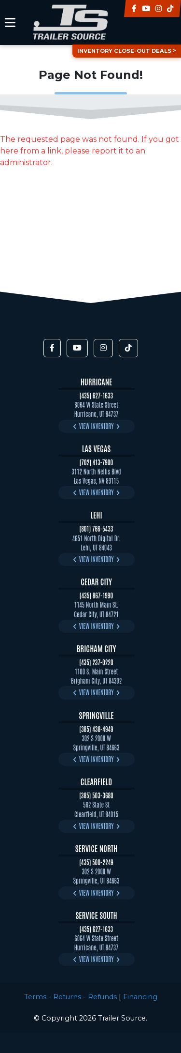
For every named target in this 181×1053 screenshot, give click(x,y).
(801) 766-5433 (96, 528)
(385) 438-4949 (96, 729)
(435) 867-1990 (96, 595)
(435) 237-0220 (96, 662)
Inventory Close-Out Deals (124, 50)
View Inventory (96, 426)
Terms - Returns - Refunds (70, 996)
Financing (140, 996)
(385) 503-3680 (96, 795)
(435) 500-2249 (96, 862)
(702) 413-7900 (96, 462)
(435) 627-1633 (96, 395)
